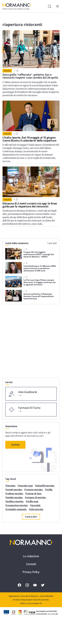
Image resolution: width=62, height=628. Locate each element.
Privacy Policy (31, 572)
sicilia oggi (32, 501)
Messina (11, 485)
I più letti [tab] (52, 243)
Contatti (31, 564)
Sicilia (49, 489)
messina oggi (25, 485)
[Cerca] (50, 6)
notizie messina (14, 497)
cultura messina (15, 493)
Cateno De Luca (34, 493)
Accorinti (36, 505)
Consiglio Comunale (16, 509)
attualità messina (45, 485)
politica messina (15, 501)
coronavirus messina (17, 505)
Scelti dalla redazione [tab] (16, 243)
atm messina (36, 509)
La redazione (31, 556)
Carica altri (31, 516)
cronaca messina (34, 489)
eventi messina (14, 489)
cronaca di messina (36, 497)
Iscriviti (15, 444)
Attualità (7, 71)
